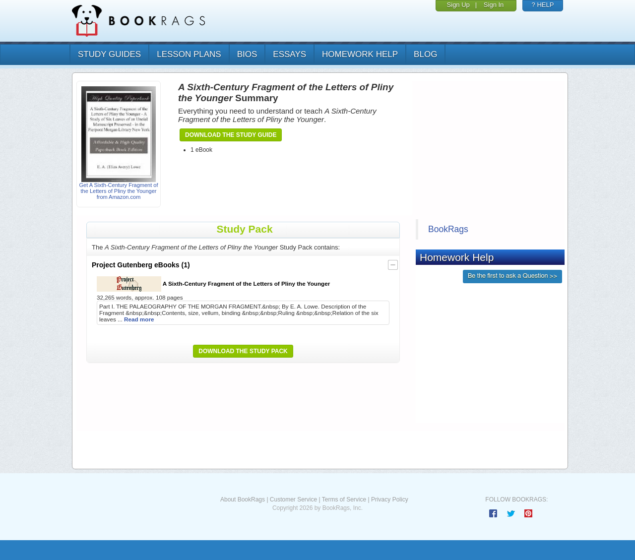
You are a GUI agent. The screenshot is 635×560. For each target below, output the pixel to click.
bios (247, 54)
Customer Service (293, 499)
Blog (425, 54)
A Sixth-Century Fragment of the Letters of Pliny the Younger (213, 284)
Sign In (494, 4)
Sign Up (458, 4)
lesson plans (189, 54)
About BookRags (242, 499)
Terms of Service (344, 499)
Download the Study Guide (230, 134)
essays (289, 54)
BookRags (448, 229)
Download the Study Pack (243, 351)
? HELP (543, 4)
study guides (109, 54)
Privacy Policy (389, 499)
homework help (360, 54)
